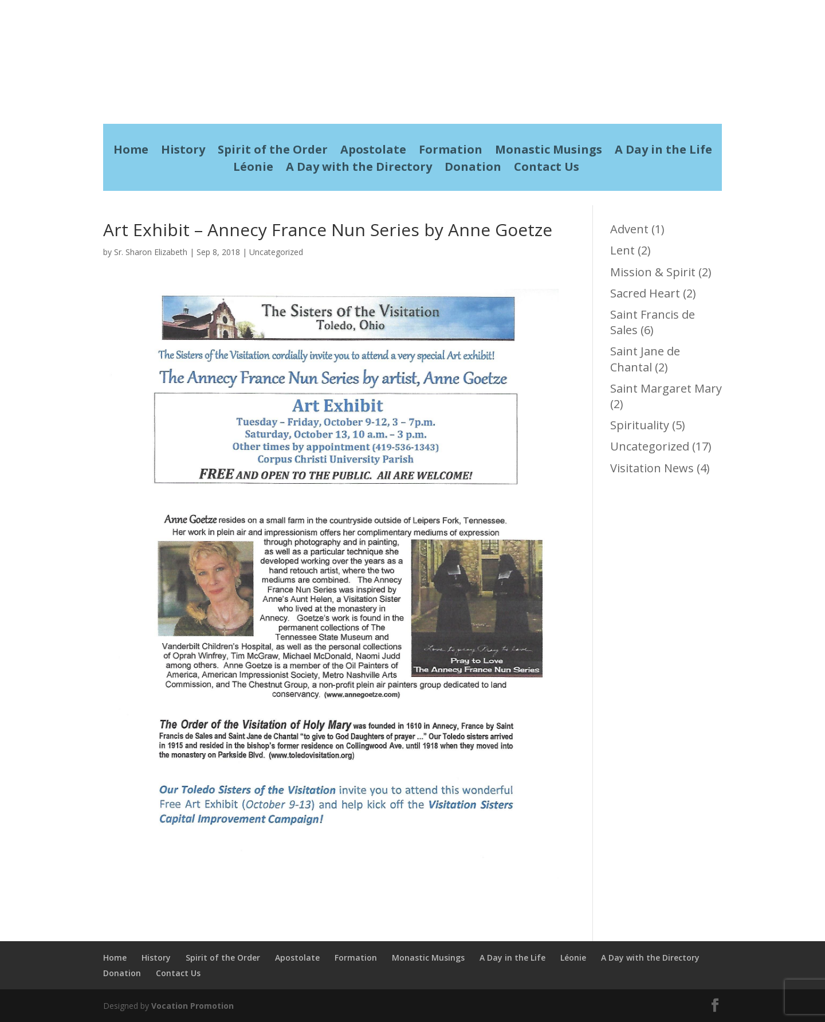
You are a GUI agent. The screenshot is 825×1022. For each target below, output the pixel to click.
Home (130, 151)
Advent (629, 229)
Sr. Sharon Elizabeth (150, 251)
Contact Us (546, 168)
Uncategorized (276, 251)
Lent (622, 250)
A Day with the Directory (359, 168)
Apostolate (373, 151)
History (183, 151)
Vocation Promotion (192, 1005)
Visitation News (652, 468)
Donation (473, 168)
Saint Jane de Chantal (645, 358)
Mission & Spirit (653, 272)
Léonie (253, 168)
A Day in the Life (663, 151)
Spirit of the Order (273, 151)
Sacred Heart (645, 293)
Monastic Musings (548, 151)
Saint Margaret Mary (666, 388)
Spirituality (639, 425)
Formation (450, 151)
